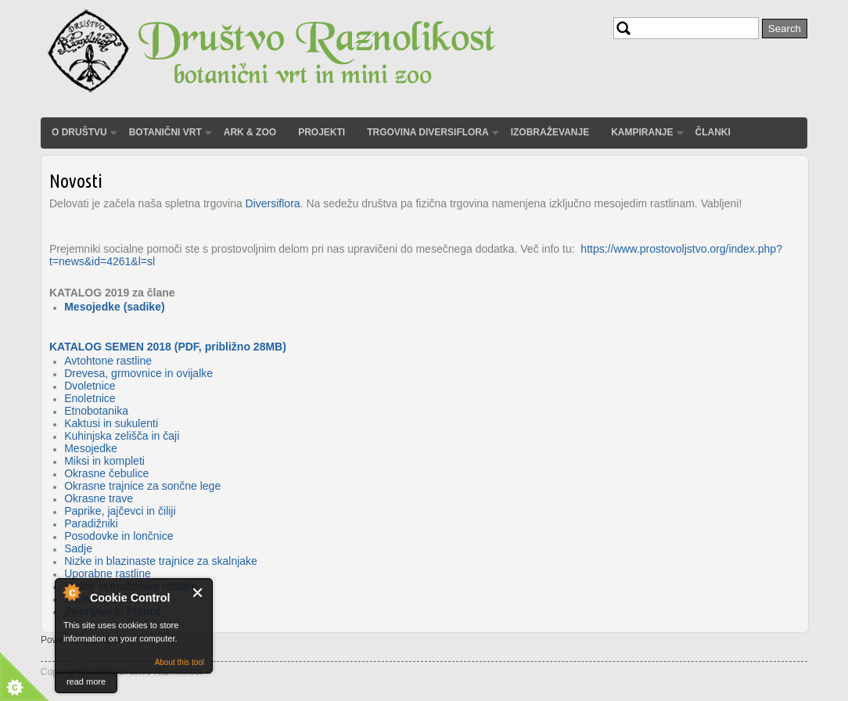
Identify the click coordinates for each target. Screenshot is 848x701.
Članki (713, 132)
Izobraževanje (550, 132)
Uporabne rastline (107, 573)
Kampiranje (642, 132)
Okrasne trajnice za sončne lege (142, 486)
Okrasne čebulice (106, 473)
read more (86, 681)
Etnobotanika (96, 410)
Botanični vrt (165, 132)
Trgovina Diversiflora (428, 132)
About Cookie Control (71, 592)
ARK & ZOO (250, 132)
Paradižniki (90, 523)
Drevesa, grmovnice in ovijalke (138, 373)
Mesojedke (90, 448)
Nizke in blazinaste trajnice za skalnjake (160, 561)
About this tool (179, 662)
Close (198, 593)
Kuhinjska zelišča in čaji (121, 436)
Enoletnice (89, 398)
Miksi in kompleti (104, 461)
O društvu (79, 132)
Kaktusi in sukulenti (111, 423)
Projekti (321, 132)
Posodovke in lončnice (118, 536)
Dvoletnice (89, 385)
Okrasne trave (98, 498)
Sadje (78, 548)
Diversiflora (273, 203)
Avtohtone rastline (108, 360)
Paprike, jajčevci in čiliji (119, 511)
